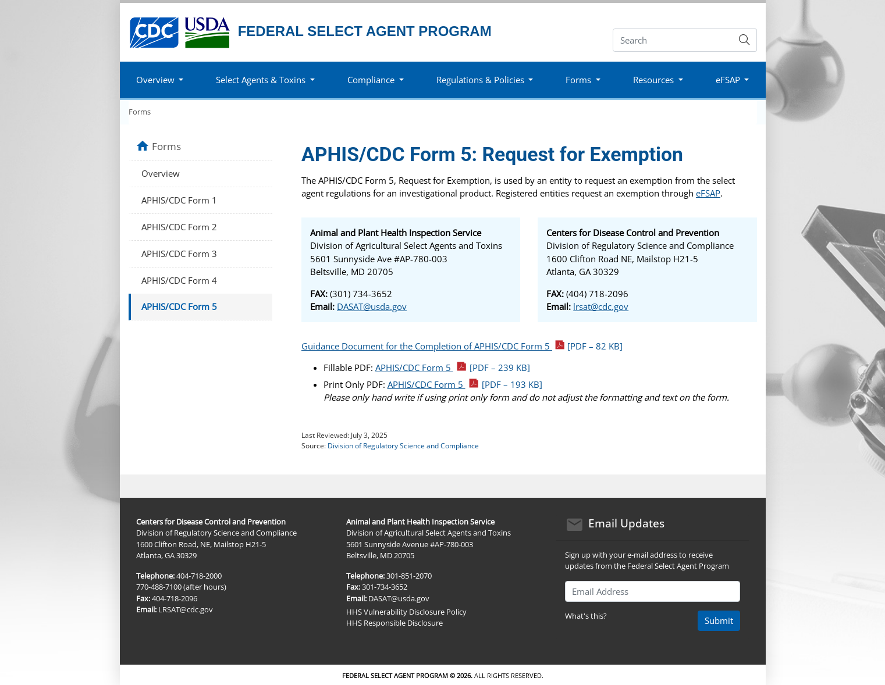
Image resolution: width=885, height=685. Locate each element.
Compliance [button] (370, 79)
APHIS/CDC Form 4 (179, 280)
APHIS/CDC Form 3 (179, 253)
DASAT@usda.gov (372, 306)
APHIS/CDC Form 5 (453, 367)
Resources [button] (653, 79)
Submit (719, 620)
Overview (160, 173)
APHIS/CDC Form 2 (179, 227)
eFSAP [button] (728, 79)
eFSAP (708, 193)
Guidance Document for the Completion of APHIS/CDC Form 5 (462, 346)
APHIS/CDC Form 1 (179, 200)
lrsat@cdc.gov (600, 306)
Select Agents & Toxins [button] (260, 79)
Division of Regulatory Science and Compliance (403, 446)
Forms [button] (578, 79)
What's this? (586, 616)
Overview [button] (155, 79)
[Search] (673, 40)
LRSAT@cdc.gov (185, 609)
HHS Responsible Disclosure (394, 623)
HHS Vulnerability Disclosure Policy (406, 611)
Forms (140, 111)
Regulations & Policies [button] (480, 79)
